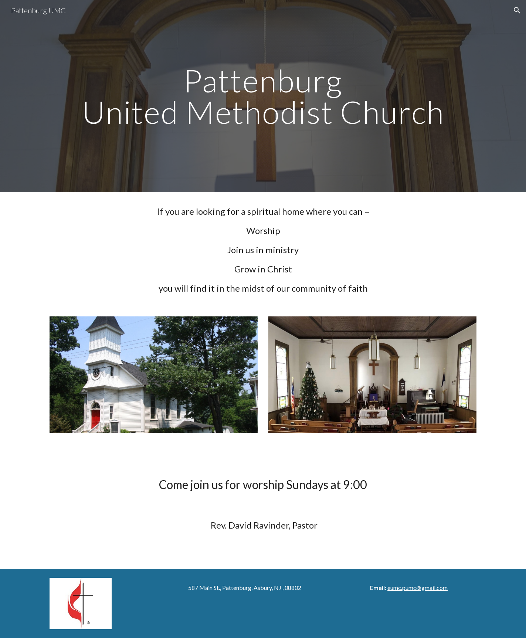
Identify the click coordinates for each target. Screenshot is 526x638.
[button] (517, 10)
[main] (263, 96)
